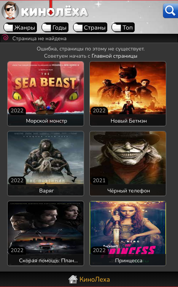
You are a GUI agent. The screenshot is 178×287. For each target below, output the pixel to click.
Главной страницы (114, 56)
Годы (59, 28)
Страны (95, 28)
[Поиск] (170, 10)
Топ (127, 28)
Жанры (24, 28)
